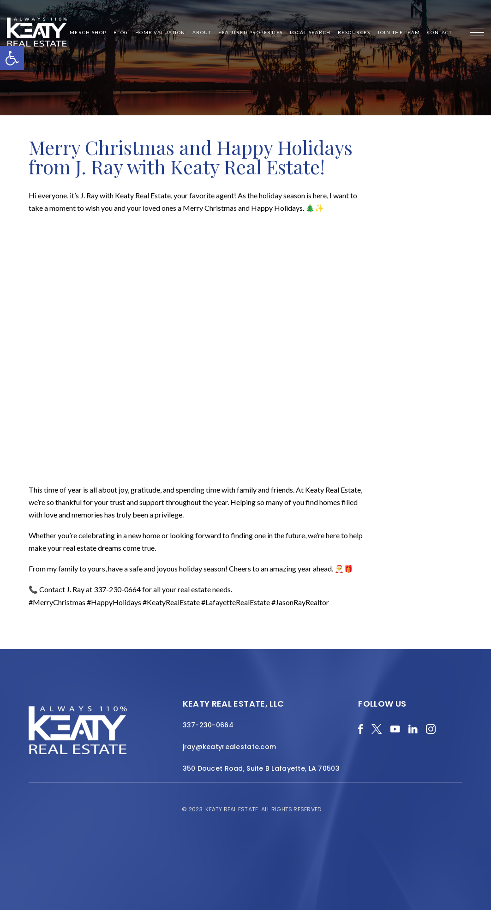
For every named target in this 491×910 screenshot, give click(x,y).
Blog (121, 32)
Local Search (310, 32)
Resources (354, 32)
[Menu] (477, 32)
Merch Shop (88, 32)
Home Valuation (160, 32)
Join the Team (398, 32)
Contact (439, 32)
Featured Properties (250, 32)
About (202, 32)
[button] (12, 58)
